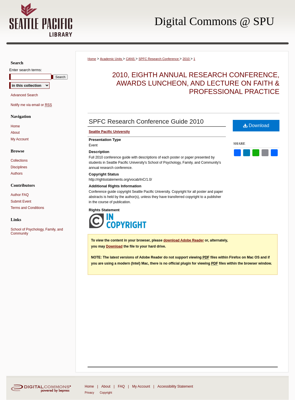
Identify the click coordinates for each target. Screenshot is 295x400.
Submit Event (21, 201)
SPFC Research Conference (159, 59)
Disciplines (19, 167)
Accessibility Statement (175, 386)
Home (92, 59)
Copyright (106, 392)
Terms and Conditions (27, 208)
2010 (187, 59)
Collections (19, 161)
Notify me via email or (31, 105)
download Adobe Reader (183, 240)
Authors (16, 173)
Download (256, 125)
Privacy (89, 392)
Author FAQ (20, 195)
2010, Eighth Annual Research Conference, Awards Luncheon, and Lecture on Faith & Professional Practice (195, 83)
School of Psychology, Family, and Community (37, 231)
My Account (20, 139)
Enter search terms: (25, 70)
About (15, 133)
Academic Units (111, 59)
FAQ (121, 386)
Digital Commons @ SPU (214, 21)
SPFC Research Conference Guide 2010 (146, 121)
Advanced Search (24, 95)
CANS (131, 59)
